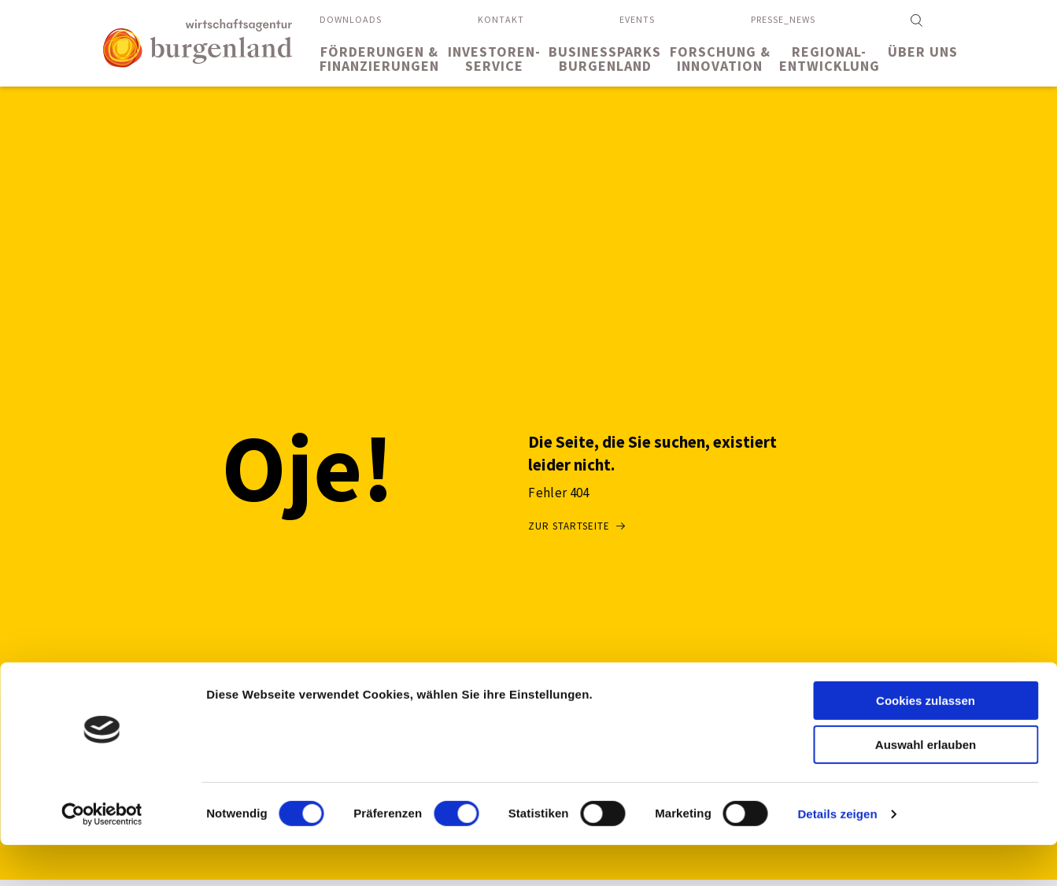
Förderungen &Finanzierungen (379, 58)
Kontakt (501, 19)
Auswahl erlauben (925, 786)
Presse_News (783, 19)
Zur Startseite (569, 526)
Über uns (923, 51)
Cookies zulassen (925, 741)
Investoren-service (494, 58)
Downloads (351, 19)
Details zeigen (837, 855)
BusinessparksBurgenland (605, 58)
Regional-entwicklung (829, 58)
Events (637, 19)
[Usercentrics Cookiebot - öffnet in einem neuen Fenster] (102, 855)
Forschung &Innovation (720, 58)
